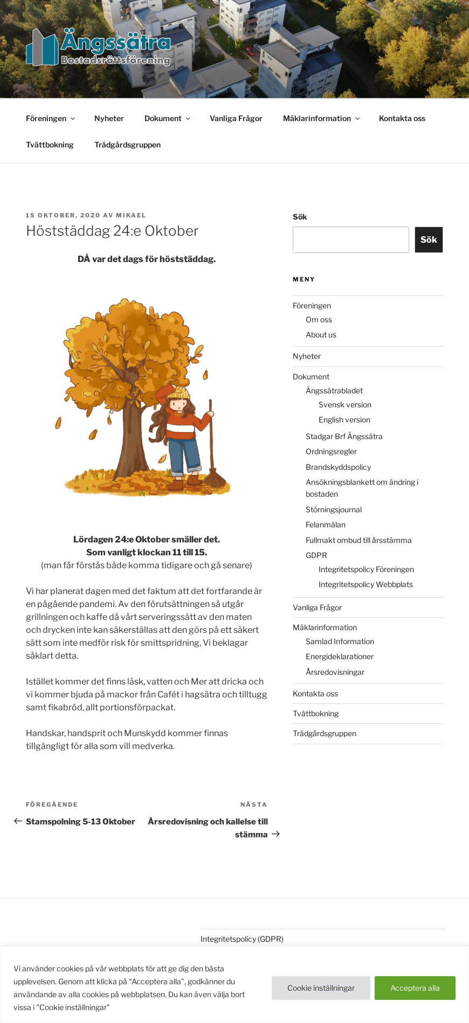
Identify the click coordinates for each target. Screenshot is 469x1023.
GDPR (316, 555)
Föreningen (51, 118)
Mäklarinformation (322, 118)
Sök (300, 216)
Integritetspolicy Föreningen (366, 569)
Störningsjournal (334, 509)
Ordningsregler (331, 451)
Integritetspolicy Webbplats (366, 584)
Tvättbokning (50, 144)
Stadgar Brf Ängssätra (344, 436)
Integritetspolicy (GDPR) (242, 938)
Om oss (319, 319)
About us (321, 334)
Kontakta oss (402, 118)
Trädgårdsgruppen (127, 144)
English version (344, 419)
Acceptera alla (415, 987)
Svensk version (345, 404)
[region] (234, 984)
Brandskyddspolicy (338, 466)
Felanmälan (326, 524)
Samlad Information (340, 641)
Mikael (131, 215)
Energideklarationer (340, 656)
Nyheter (109, 118)
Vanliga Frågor (236, 118)
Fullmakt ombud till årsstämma (359, 540)
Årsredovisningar (335, 671)
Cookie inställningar (321, 987)
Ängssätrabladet (334, 390)
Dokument (168, 118)
